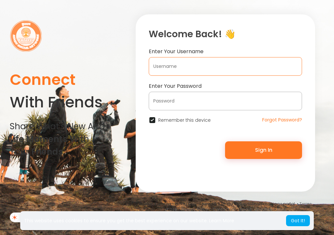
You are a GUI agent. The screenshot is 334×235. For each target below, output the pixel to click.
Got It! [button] (298, 220)
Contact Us (224, 209)
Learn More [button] (221, 220)
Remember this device (184, 120)
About (245, 209)
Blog (281, 209)
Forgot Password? (282, 120)
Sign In (263, 150)
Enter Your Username (176, 51)
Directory (263, 209)
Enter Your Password (175, 86)
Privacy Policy (194, 209)
